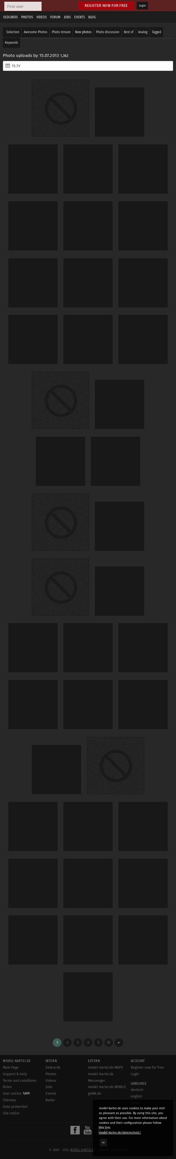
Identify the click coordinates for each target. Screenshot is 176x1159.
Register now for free (106, 5)
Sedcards (10, 17)
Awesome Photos (35, 32)
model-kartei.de (82, 1150)
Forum (55, 17)
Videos (41, 17)
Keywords (11, 43)
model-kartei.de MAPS (105, 1067)
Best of (129, 32)
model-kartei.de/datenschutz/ (120, 1132)
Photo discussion (107, 32)
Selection (12, 32)
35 (108, 1042)
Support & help (15, 1074)
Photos (27, 17)
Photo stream (61, 32)
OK (103, 1142)
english (136, 1096)
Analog (142, 32)
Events (79, 17)
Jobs (67, 17)
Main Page (11, 1067)
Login (142, 5)
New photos (83, 32)
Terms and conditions (19, 1081)
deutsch (137, 1090)
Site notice (11, 1113)
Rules (7, 1087)
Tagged (156, 32)
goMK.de (94, 1094)
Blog (92, 17)
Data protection (15, 1107)
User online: (16, 1094)
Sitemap (9, 1100)
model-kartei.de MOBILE (107, 1087)
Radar (50, 1100)
